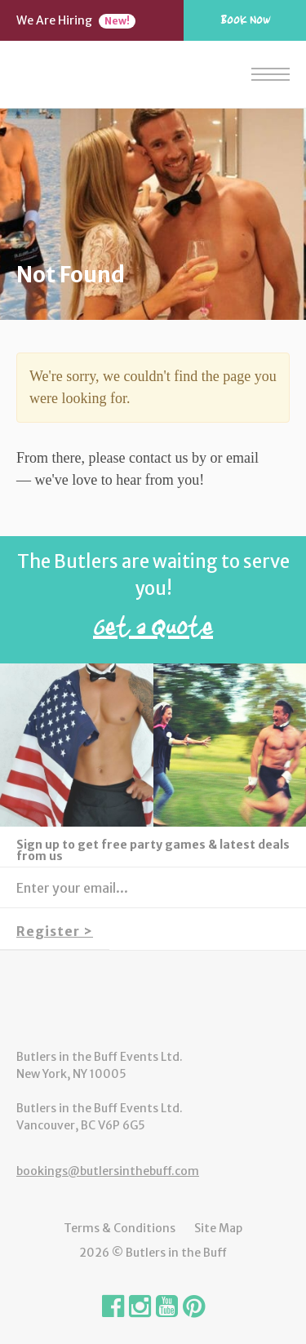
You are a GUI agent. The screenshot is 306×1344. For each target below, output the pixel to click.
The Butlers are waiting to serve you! (153, 600)
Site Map (218, 1228)
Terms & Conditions (119, 1228)
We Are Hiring (75, 20)
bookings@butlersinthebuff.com (107, 1171)
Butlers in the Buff (153, 999)
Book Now (245, 19)
